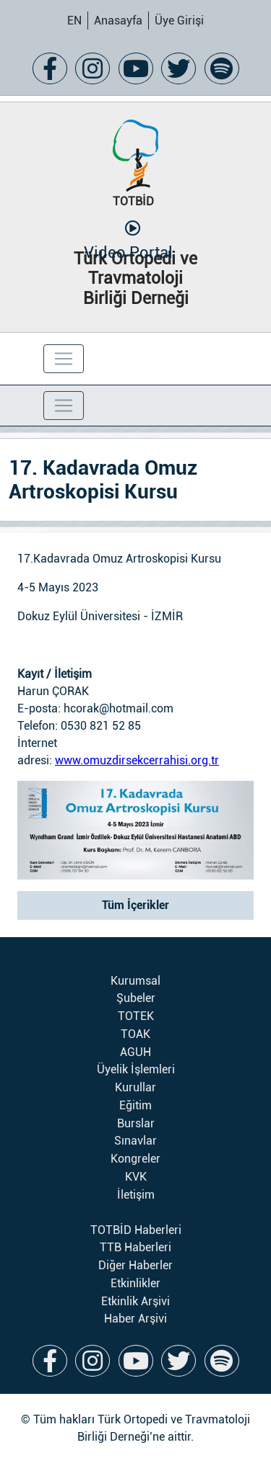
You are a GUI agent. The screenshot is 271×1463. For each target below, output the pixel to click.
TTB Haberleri (135, 1247)
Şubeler (135, 998)
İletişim (136, 1195)
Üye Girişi (179, 20)
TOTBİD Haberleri (135, 1230)
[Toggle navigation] (63, 358)
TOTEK (136, 1016)
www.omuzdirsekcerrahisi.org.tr (137, 760)
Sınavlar (135, 1140)
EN (74, 20)
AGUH (135, 1052)
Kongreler (135, 1159)
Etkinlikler (135, 1283)
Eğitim (135, 1105)
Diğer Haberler (135, 1265)
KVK (136, 1177)
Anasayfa (118, 20)
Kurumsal (135, 981)
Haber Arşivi (135, 1318)
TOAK (135, 1034)
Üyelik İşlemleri (136, 1069)
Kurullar (135, 1087)
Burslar (136, 1123)
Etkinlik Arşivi (135, 1301)
